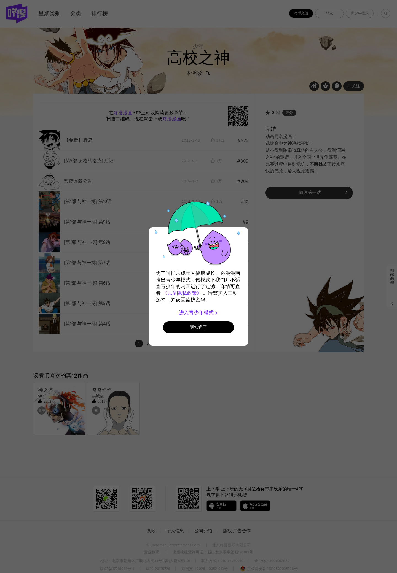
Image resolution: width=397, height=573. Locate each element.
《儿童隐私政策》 (182, 293)
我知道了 (198, 327)
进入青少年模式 (198, 312)
